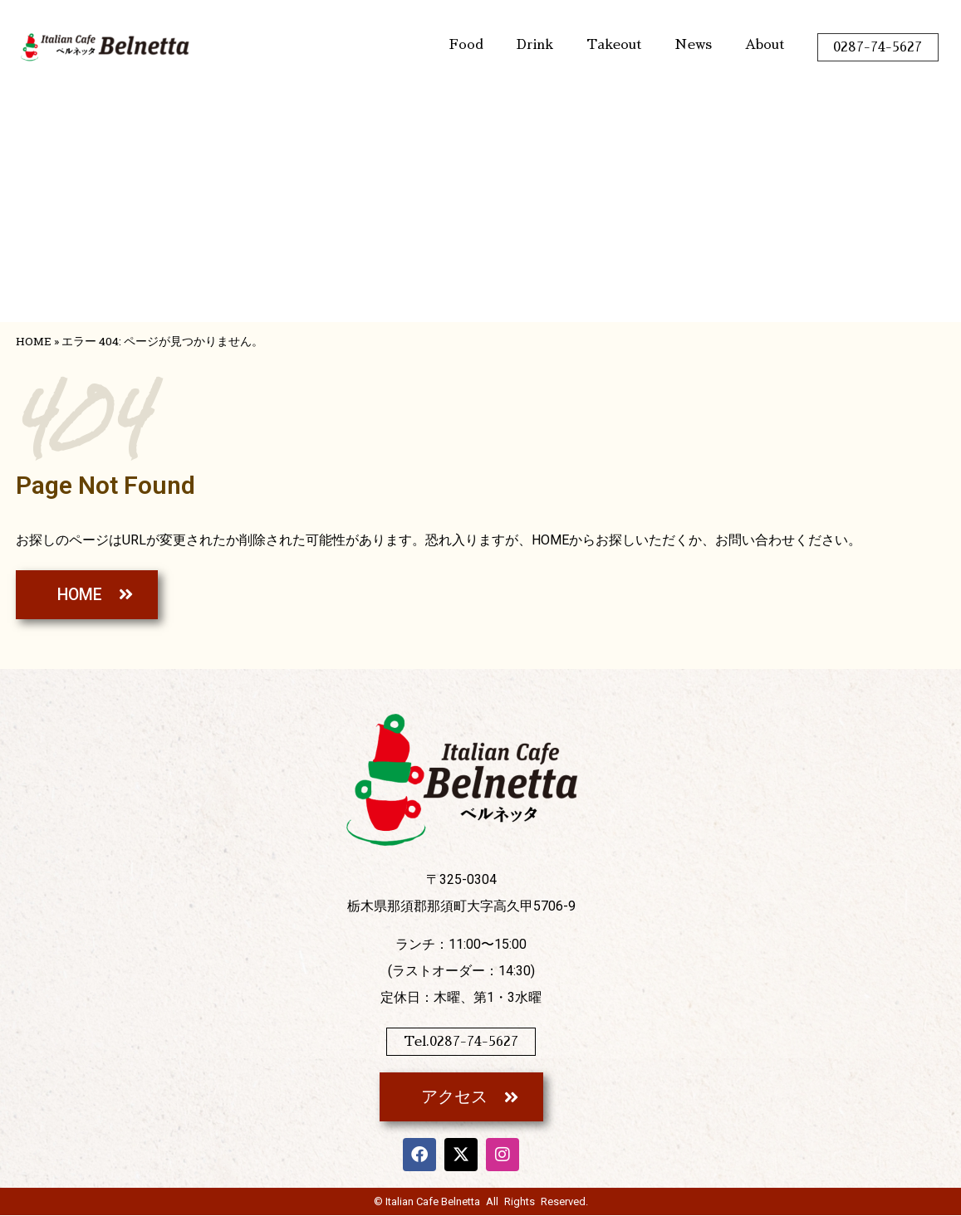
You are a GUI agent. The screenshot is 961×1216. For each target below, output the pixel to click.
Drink (535, 44)
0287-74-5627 (877, 47)
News (693, 44)
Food (466, 44)
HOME (33, 341)
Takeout (613, 44)
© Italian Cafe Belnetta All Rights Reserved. (481, 1202)
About (764, 44)
